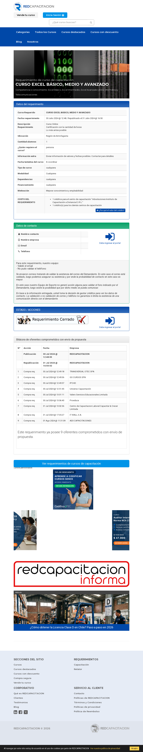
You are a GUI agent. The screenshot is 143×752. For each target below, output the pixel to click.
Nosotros (32, 41)
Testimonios (21, 702)
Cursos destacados (73, 32)
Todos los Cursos (45, 32)
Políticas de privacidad (87, 707)
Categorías (23, 32)
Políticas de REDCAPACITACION (92, 698)
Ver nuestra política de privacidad (105, 748)
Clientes (18, 698)
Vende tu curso (22, 682)
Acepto (134, 748)
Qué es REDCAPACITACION (29, 693)
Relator (78, 669)
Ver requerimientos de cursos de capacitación (71, 463)
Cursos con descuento (104, 32)
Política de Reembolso (86, 711)
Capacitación (81, 664)
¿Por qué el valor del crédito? (110, 210)
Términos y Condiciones (88, 702)
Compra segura (22, 678)
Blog (19, 41)
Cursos (18, 664)
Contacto (79, 693)
